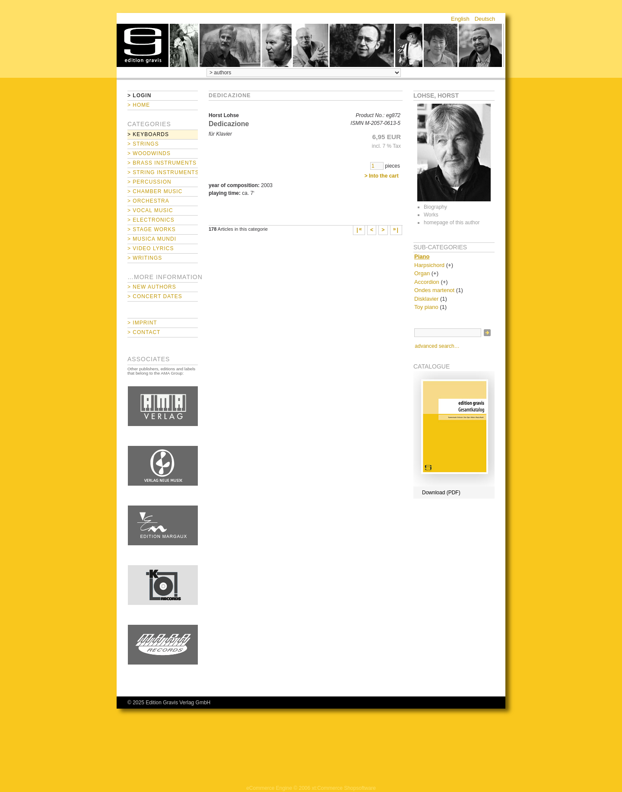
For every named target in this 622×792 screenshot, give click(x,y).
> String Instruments (162, 172)
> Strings (143, 144)
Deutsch (485, 19)
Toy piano (426, 307)
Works (431, 215)
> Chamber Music (154, 191)
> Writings (144, 258)
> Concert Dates (154, 296)
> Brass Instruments (162, 163)
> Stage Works (151, 229)
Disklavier (426, 299)
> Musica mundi (151, 239)
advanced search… (437, 346)
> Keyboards (148, 134)
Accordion (426, 282)
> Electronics (151, 220)
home (142, 45)
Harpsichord (429, 265)
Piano (421, 256)
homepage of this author (451, 222)
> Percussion (149, 182)
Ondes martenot (434, 290)
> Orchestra (148, 201)
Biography (435, 207)
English (460, 19)
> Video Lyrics (150, 248)
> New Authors (151, 287)
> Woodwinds (149, 153)
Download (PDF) (441, 493)
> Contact (143, 332)
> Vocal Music (150, 210)
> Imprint (142, 323)
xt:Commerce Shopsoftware (344, 788)
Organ (422, 273)
